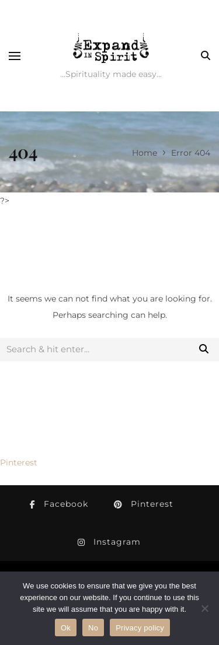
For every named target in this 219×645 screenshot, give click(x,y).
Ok (66, 627)
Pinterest (18, 462)
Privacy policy (140, 627)
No (93, 627)
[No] (204, 608)
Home (144, 153)
